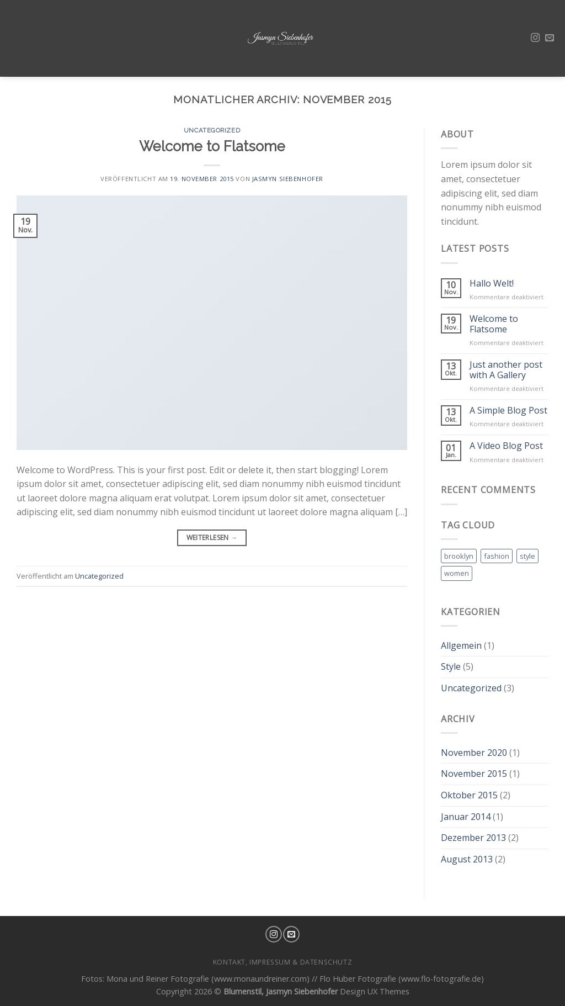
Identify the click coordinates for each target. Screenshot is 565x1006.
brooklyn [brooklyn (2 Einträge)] (458, 556)
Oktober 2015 (469, 795)
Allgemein (461, 645)
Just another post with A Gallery (506, 369)
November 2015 (474, 773)
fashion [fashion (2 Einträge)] (496, 556)
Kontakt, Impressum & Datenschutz (283, 962)
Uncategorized (212, 130)
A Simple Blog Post (508, 410)
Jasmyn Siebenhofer (287, 178)
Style (451, 666)
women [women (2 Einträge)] (456, 573)
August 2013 (467, 859)
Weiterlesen (212, 537)
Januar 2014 (466, 817)
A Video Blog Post (506, 446)
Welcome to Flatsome (212, 146)
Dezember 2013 (473, 838)
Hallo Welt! (492, 283)
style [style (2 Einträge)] (527, 556)
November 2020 (474, 752)
